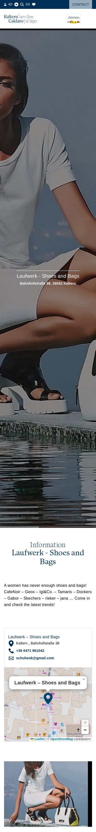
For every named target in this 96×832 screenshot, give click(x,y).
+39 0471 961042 (30, 651)
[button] (48, 698)
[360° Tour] (10, 4)
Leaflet (37, 739)
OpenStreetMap (61, 739)
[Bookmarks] (33, 4)
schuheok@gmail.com (35, 658)
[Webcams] (5, 4)
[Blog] (16, 4)
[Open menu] (88, 18)
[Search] (22, 4)
